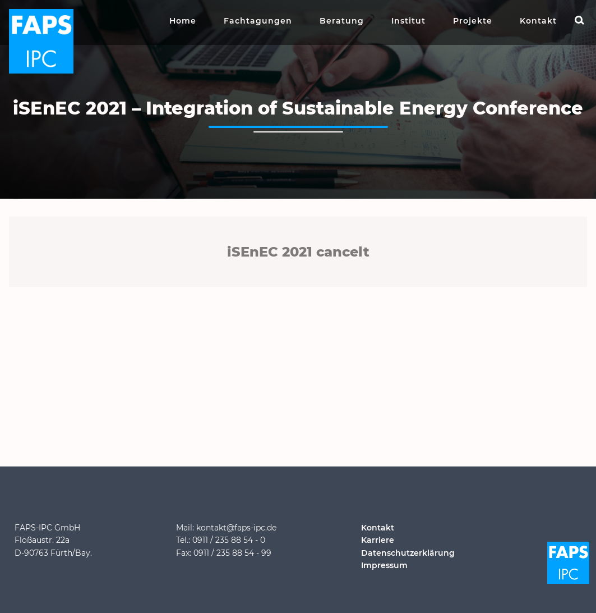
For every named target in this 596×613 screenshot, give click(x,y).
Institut (408, 21)
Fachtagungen (258, 21)
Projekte (472, 21)
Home (182, 21)
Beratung (342, 21)
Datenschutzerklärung (408, 553)
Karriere (377, 540)
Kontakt (538, 21)
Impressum (384, 565)
